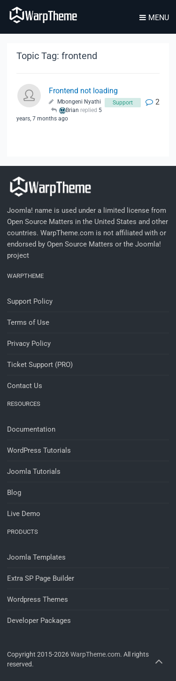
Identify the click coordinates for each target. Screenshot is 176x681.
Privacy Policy (29, 343)
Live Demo (23, 513)
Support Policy (30, 301)
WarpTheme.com (95, 654)
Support (123, 102)
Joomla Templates (36, 557)
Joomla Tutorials (34, 471)
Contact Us (24, 386)
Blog (14, 492)
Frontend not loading (83, 90)
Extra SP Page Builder (40, 578)
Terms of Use (28, 322)
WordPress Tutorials (39, 450)
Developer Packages (39, 620)
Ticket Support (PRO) (40, 364)
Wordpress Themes (37, 599)
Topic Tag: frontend (56, 55)
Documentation (31, 429)
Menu (154, 17)
